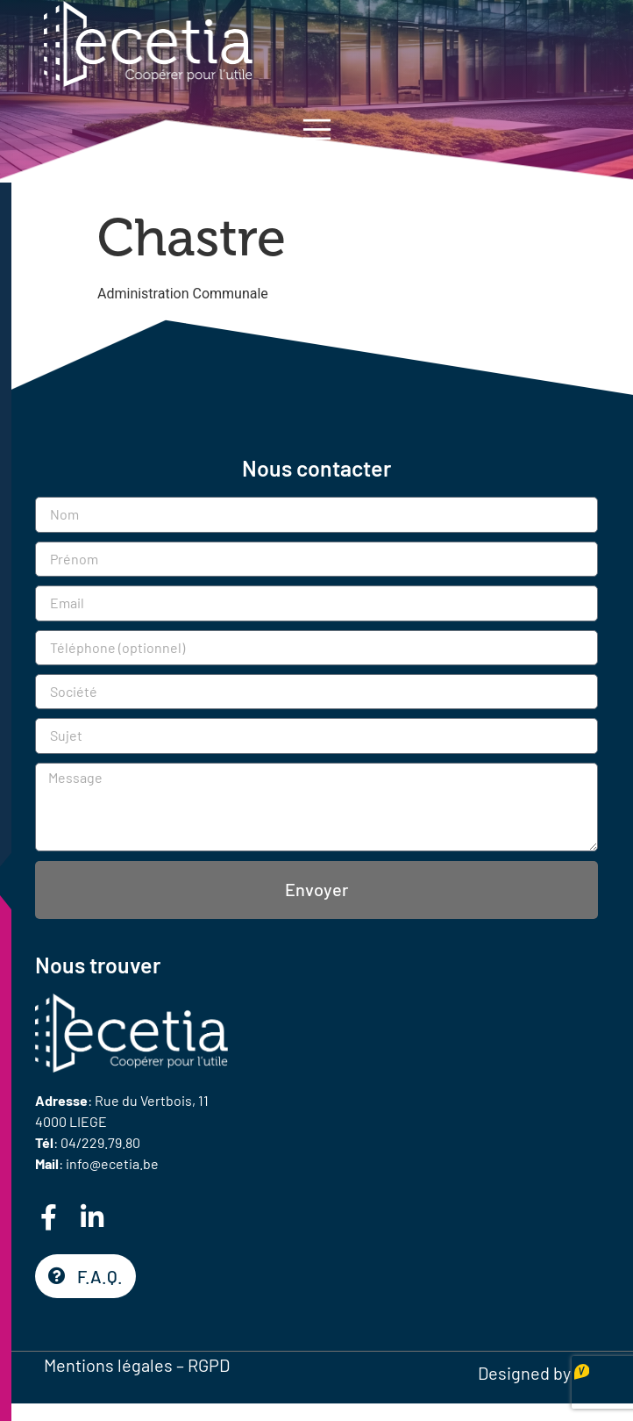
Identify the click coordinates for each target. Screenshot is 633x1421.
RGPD (209, 1364)
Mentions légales (108, 1364)
